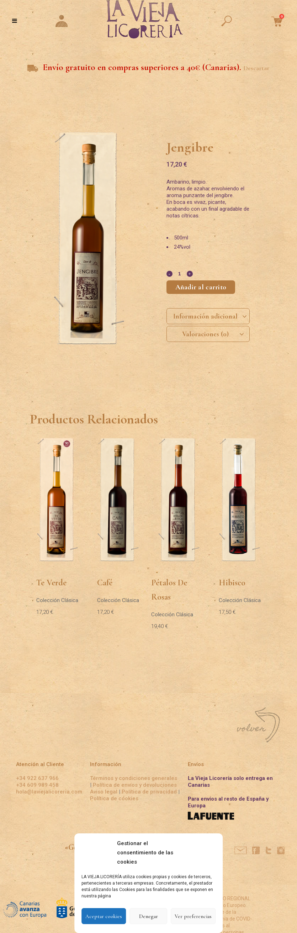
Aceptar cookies (103, 916)
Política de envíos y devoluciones (135, 785)
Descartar (256, 68)
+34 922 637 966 (37, 778)
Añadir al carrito (201, 287)
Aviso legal (104, 792)
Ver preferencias (193, 916)
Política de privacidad (149, 792)
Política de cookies (114, 798)
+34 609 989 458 (37, 785)
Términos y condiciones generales (133, 778)
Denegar (148, 916)
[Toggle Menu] (14, 20)
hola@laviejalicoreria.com (49, 792)
